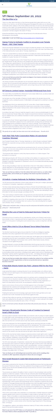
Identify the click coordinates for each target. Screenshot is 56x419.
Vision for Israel (5, 1)
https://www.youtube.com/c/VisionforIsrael (31, 38)
